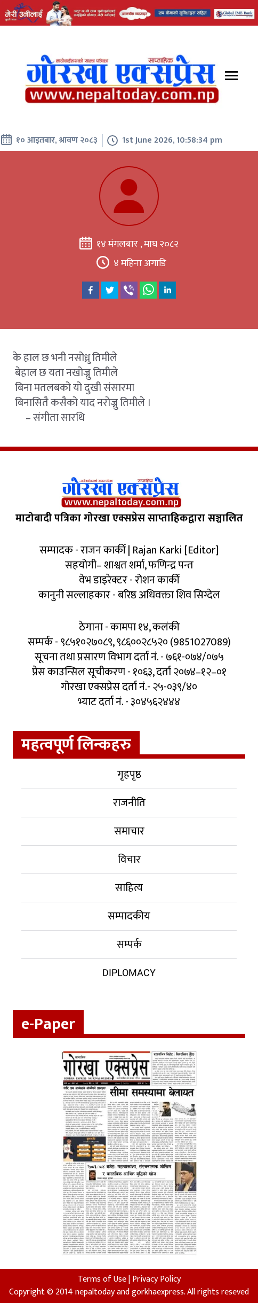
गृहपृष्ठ (129, 775)
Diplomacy (129, 972)
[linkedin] (167, 290)
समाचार (129, 831)
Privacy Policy (156, 1279)
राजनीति (129, 803)
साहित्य (129, 888)
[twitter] (109, 290)
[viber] (129, 290)
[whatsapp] (148, 290)
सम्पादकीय (129, 916)
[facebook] (90, 290)
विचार (129, 860)
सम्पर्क (129, 944)
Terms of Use (102, 1279)
